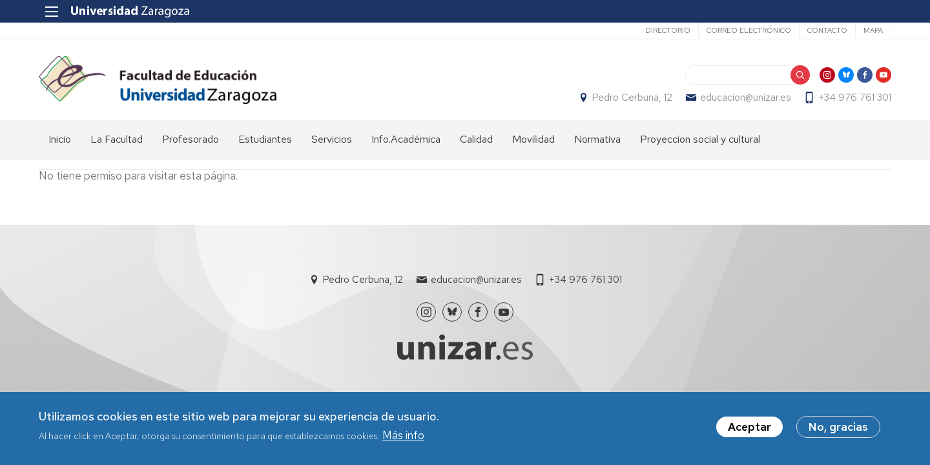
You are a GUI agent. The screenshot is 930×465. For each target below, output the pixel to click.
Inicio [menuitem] (59, 139)
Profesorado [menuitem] (190, 139)
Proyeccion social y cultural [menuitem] (700, 139)
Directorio (667, 30)
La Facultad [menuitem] (116, 139)
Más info (403, 435)
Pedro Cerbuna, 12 (632, 97)
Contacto (827, 30)
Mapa (873, 30)
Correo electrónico (749, 30)
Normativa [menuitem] (597, 139)
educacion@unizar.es (745, 97)
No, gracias (838, 427)
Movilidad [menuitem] (533, 139)
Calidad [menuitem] (476, 139)
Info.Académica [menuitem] (405, 139)
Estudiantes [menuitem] (265, 139)
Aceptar (749, 427)
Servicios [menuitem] (331, 139)
